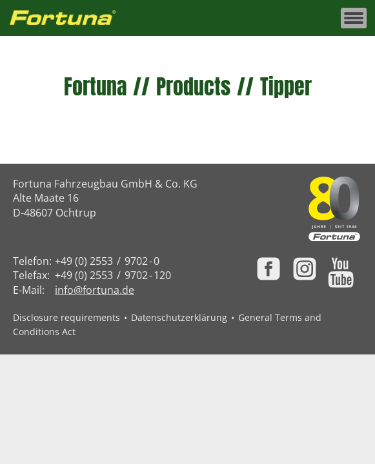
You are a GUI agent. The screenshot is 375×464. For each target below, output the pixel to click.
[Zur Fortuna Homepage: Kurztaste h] (69, 18)
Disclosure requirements (66, 317)
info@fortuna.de (94, 290)
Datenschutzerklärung (179, 317)
